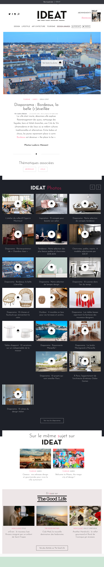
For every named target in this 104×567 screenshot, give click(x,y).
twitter (10, 14)
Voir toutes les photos (50, 63)
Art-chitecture (38, 26)
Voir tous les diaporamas (52, 420)
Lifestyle (26, 26)
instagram (15, 14)
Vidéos (87, 26)
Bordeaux (21, 137)
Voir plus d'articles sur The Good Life (52, 548)
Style (24, 528)
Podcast (77, 26)
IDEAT (58, 2)
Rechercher (18, 14)
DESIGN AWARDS (63, 26)
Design (17, 26)
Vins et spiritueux (90, 528)
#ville (43, 169)
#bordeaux (29, 169)
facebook (12, 14)
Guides (34, 99)
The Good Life (48, 2)
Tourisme (51, 26)
